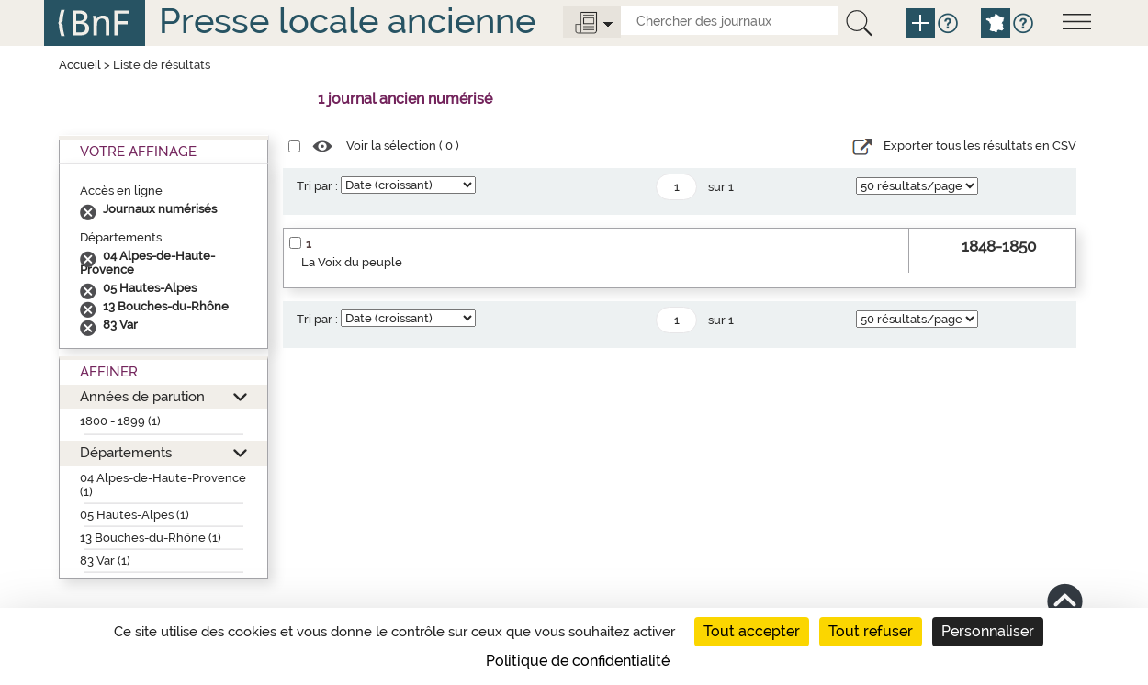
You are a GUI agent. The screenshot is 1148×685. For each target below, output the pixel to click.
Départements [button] (126, 452)
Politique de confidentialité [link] (578, 660)
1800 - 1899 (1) (120, 421)
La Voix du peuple (351, 262)
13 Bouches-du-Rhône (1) (150, 538)
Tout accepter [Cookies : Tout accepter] (751, 631)
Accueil (80, 65)
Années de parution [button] (142, 396)
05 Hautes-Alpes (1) (134, 515)
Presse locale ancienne (347, 20)
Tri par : (317, 186)
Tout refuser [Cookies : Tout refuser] (870, 631)
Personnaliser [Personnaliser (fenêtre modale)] (987, 631)
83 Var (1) (105, 560)
